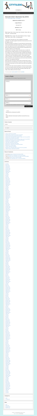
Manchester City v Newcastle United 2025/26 (12, 143)
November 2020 (7, 233)
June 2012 (7, 328)
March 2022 (7, 216)
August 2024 (7, 185)
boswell (14, 18)
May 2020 (6, 239)
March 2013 (7, 318)
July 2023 (6, 199)
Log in (6, 404)
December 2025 (7, 168)
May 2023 (6, 201)
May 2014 (6, 307)
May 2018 (6, 263)
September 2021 (7, 222)
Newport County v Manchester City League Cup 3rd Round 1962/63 (19, 156)
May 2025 (6, 175)
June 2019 (7, 251)
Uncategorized (7, 399)
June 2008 (7, 378)
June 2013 (7, 315)
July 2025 (6, 173)
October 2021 (7, 221)
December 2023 (7, 193)
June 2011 (7, 341)
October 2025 (7, 170)
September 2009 (7, 363)
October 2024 (7, 183)
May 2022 (6, 214)
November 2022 (7, 207)
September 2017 (7, 271)
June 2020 (7, 238)
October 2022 (7, 208)
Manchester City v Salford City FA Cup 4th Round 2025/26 (14, 144)
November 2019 (7, 246)
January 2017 (7, 278)
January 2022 (7, 218)
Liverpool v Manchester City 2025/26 (10, 146)
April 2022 (6, 215)
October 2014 (7, 302)
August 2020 (7, 236)
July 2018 (6, 262)
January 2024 (7, 192)
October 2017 (7, 270)
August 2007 (7, 389)
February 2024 (7, 191)
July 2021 (6, 224)
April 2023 (6, 202)
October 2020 (7, 234)
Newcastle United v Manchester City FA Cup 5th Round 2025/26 (14, 140)
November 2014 (7, 301)
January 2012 (7, 333)
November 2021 (7, 220)
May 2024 (6, 188)
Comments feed (7, 406)
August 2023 (7, 198)
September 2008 (7, 375)
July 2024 (6, 186)
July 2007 (6, 390)
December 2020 (7, 232)
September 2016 (7, 281)
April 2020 (6, 240)
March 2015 (7, 297)
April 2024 (6, 189)
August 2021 (7, 223)
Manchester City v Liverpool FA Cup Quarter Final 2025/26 (14, 134)
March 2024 (7, 190)
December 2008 (7, 372)
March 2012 (7, 331)
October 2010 (7, 349)
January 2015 (7, 299)
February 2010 (7, 358)
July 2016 (6, 283)
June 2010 (7, 354)
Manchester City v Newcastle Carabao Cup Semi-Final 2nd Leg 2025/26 (16, 147)
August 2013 (7, 313)
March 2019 (7, 254)
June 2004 (7, 392)
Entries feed (7, 405)
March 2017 (7, 276)
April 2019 (6, 253)
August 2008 (7, 376)
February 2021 (7, 230)
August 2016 (7, 282)
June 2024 (7, 187)
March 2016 (7, 285)
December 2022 (7, 206)
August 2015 (7, 292)
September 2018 (7, 260)
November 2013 (7, 310)
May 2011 (6, 342)
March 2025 (7, 177)
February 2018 (7, 266)
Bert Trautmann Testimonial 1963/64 (16, 157)
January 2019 (7, 256)
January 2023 (7, 205)
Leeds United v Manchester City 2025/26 (11, 142)
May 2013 (6, 316)
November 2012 (7, 323)
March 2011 (7, 344)
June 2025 (7, 174)
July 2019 (6, 250)
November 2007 (7, 386)
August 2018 (7, 261)
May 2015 (6, 295)
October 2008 (7, 374)
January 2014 (7, 308)
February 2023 (7, 204)
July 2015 (6, 293)
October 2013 (7, 311)
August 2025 (7, 172)
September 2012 (7, 325)
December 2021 (7, 219)
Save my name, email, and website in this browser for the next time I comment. (17, 104)
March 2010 (7, 357)
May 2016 (6, 284)
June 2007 (7, 391)
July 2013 (6, 314)
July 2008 (6, 377)
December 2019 (7, 245)
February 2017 (7, 277)
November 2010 (7, 348)
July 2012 (6, 327)
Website (7, 102)
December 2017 (7, 268)
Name (7, 95)
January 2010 (7, 359)
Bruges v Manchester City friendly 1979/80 (17, 154)
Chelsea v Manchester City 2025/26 (10, 133)
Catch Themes (21, 413)
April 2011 (6, 343)
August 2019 (7, 249)
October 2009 (7, 362)
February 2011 (7, 345)
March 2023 (7, 203)
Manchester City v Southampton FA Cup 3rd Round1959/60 (16, 155)
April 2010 (6, 356)
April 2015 (6, 296)
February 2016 (7, 286)
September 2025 (7, 171)
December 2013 (7, 309)
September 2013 (7, 312)
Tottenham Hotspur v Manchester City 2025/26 (12, 148)
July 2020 (6, 237)
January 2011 (7, 346)
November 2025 (7, 169)
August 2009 (7, 364)
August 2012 (7, 326)
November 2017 (7, 269)
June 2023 (7, 200)
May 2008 (6, 379)
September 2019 (7, 248)
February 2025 (7, 178)
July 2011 (6, 340)
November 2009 (7, 361)
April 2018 (6, 264)
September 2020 (7, 235)
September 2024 (7, 184)
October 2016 (7, 280)
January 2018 (7, 267)
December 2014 (7, 300)
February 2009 (7, 371)
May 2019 (6, 252)
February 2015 (7, 298)
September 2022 (7, 209)
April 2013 (6, 317)
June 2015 (7, 294)
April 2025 (6, 176)
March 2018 (7, 265)
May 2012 (6, 329)
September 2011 (7, 338)
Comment (7, 81)
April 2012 (6, 330)
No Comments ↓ (18, 18)
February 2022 (7, 217)
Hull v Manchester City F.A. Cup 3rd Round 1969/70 (17, 158)
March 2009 (7, 370)
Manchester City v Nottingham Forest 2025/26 (12, 141)
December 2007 (7, 385)
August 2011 (7, 339)
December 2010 (7, 347)
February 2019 (7, 255)
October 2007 (7, 387)
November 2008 (7, 373)
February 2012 (7, 332)
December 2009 (7, 360)
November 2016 (7, 279)
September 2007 (7, 388)
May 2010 (6, 355)
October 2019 (7, 247)
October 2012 (7, 324)
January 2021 (7, 231)
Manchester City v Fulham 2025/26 (10, 145)
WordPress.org (7, 407)
